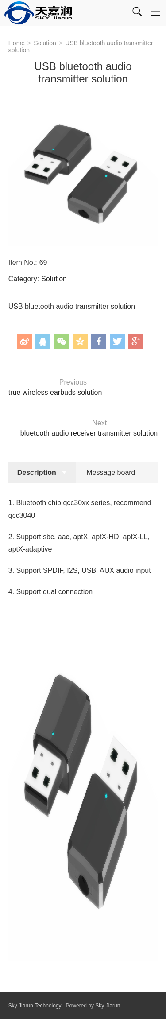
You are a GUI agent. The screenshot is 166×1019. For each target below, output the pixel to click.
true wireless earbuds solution (82, 387)
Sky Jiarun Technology (35, 1006)
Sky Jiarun (107, 1006)
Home (16, 43)
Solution (45, 43)
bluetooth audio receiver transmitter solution (84, 428)
